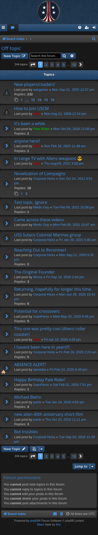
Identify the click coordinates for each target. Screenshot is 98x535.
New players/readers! (34, 84)
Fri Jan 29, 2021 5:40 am (77, 240)
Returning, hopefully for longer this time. (53, 289)
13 (33, 100)
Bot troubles (26, 432)
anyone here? (27, 141)
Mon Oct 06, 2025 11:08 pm (74, 129)
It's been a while (29, 123)
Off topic (11, 48)
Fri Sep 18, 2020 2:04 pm (65, 277)
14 (39, 100)
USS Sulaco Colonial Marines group (47, 235)
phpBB (34, 520)
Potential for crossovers (37, 311)
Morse (38, 277)
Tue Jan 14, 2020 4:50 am (64, 402)
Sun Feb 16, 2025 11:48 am (65, 146)
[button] (33, 65)
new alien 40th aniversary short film (48, 414)
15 (46, 100)
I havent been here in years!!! (42, 347)
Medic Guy (41, 207)
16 (52, 100)
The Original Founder (34, 272)
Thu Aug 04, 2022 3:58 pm (64, 163)
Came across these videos (39, 220)
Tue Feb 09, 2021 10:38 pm (73, 207)
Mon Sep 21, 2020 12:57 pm (73, 90)
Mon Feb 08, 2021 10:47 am (74, 225)
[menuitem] (13, 27)
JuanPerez (41, 316)
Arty (58, 524)
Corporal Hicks (44, 178)
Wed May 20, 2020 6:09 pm (73, 316)
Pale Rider (41, 129)
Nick (36, 114)
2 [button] (46, 64)
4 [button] (58, 64)
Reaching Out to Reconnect (40, 250)
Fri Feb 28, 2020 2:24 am (77, 352)
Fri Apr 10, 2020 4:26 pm (62, 339)
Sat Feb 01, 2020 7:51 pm (72, 385)
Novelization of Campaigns (39, 173)
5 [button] (63, 64)
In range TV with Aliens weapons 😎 (48, 158)
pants (37, 402)
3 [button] (52, 64)
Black (40, 524)
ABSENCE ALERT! (30, 364)
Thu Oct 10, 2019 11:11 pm (65, 419)
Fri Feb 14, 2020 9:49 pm (68, 369)
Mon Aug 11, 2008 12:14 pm (65, 114)
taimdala (39, 369)
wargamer (40, 90)
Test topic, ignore (30, 202)
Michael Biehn (27, 397)
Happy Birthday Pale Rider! (40, 379)
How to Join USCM (31, 108)
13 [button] (74, 64)
